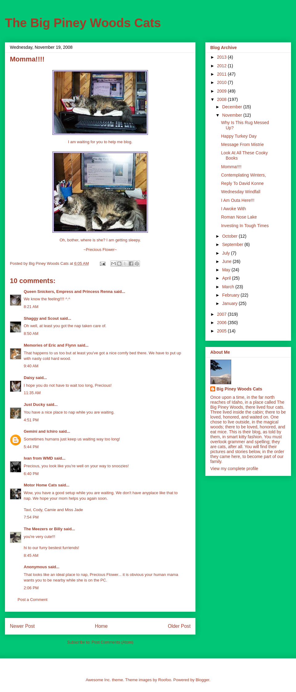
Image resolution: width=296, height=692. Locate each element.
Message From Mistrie (242, 144)
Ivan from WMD (38, 458)
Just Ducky (34, 404)
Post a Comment (32, 599)
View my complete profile (234, 468)
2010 (222, 82)
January (230, 303)
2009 (222, 91)
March (228, 286)
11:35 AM (32, 392)
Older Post (179, 626)
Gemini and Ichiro (41, 431)
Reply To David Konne (242, 183)
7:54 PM (31, 517)
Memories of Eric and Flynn (50, 345)
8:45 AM (31, 555)
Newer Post (22, 626)
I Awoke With (233, 208)
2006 (222, 322)
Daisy (29, 377)
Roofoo (164, 679)
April (227, 278)
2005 (222, 330)
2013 (222, 57)
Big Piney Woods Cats (239, 388)
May (226, 269)
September (233, 244)
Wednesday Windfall (240, 191)
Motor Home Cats (40, 485)
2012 (222, 65)
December (232, 106)
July (226, 253)
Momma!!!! (231, 166)
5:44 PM (31, 446)
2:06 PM (31, 588)
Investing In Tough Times (245, 225)
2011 (222, 74)
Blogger (202, 679)
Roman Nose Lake (239, 217)
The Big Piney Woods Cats (83, 23)
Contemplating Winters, (243, 175)
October (230, 236)
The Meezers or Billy (43, 529)
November (232, 115)
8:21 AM (31, 306)
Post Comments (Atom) (112, 642)
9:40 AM (31, 366)
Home (101, 626)
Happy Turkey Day (239, 136)
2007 (222, 314)
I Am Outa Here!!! (237, 200)
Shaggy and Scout (41, 318)
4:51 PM (31, 420)
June (227, 261)
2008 (222, 99)
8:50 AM (31, 333)
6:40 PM (31, 473)
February (231, 295)
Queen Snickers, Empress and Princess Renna (68, 291)
